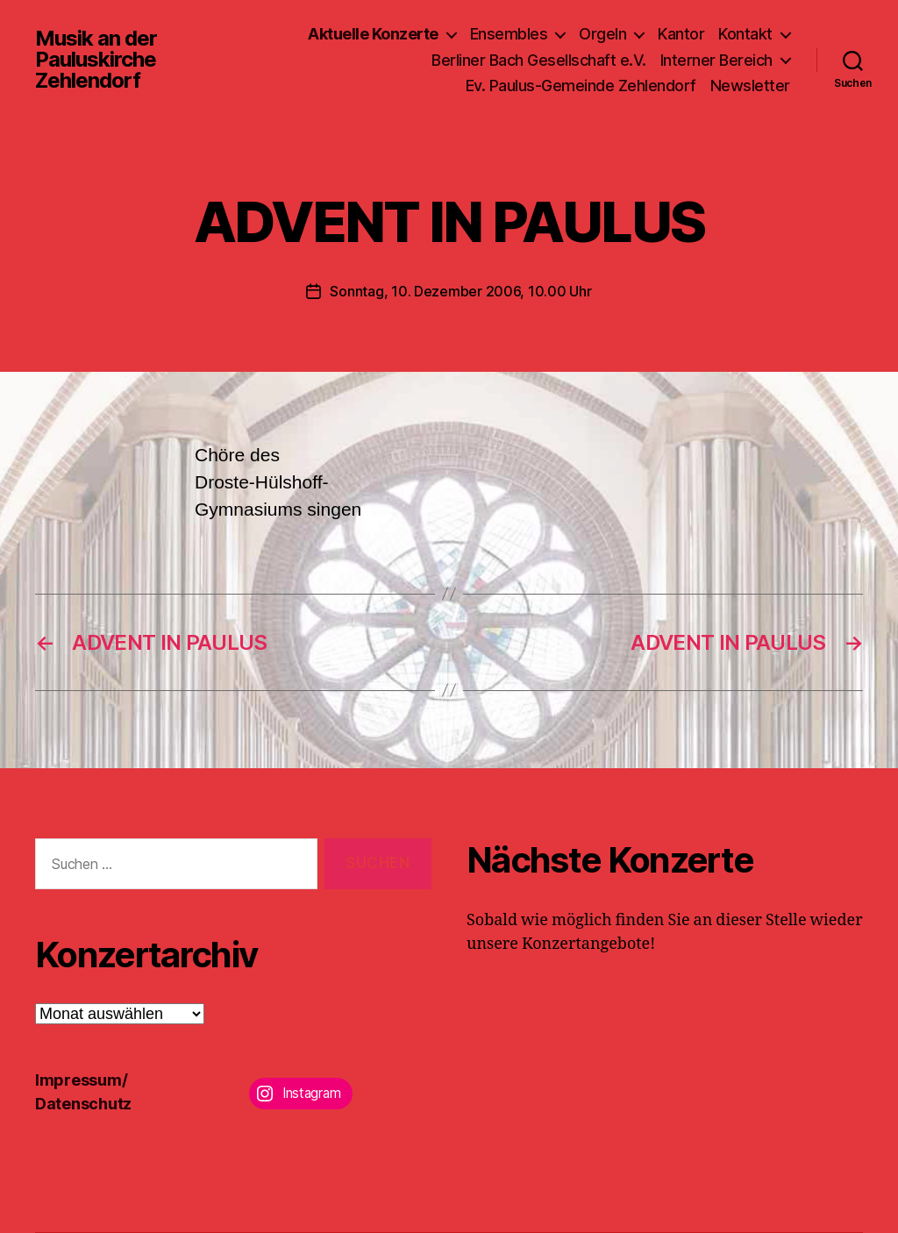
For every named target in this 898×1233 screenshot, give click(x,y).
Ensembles (509, 34)
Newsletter (750, 85)
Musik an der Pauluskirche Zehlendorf (96, 59)
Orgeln (602, 34)
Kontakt (745, 34)
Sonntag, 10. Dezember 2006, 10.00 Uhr (460, 291)
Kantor (681, 34)
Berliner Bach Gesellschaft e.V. (538, 60)
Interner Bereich (716, 60)
